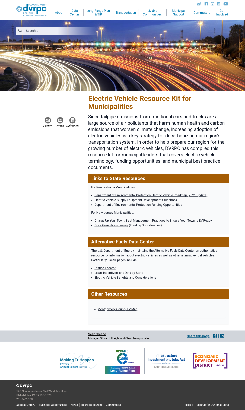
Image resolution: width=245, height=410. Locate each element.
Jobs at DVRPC (26, 404)
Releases (72, 122)
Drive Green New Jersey (111, 225)
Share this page (198, 336)
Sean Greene (97, 334)
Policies (188, 404)
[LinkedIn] (218, 3)
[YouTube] (226, 3)
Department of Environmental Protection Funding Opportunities (138, 204)
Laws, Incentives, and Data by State (118, 273)
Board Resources (92, 404)
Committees (113, 404)
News (60, 122)
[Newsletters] (199, 3)
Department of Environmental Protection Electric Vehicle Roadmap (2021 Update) (150, 195)
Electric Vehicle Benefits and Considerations (125, 277)
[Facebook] (206, 3)
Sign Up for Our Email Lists (212, 404)
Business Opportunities (53, 404)
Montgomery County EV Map (117, 309)
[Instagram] (212, 3)
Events (47, 122)
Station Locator (105, 268)
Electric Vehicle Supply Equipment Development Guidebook (135, 200)
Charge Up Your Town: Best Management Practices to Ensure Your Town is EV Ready (153, 220)
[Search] (44, 31)
